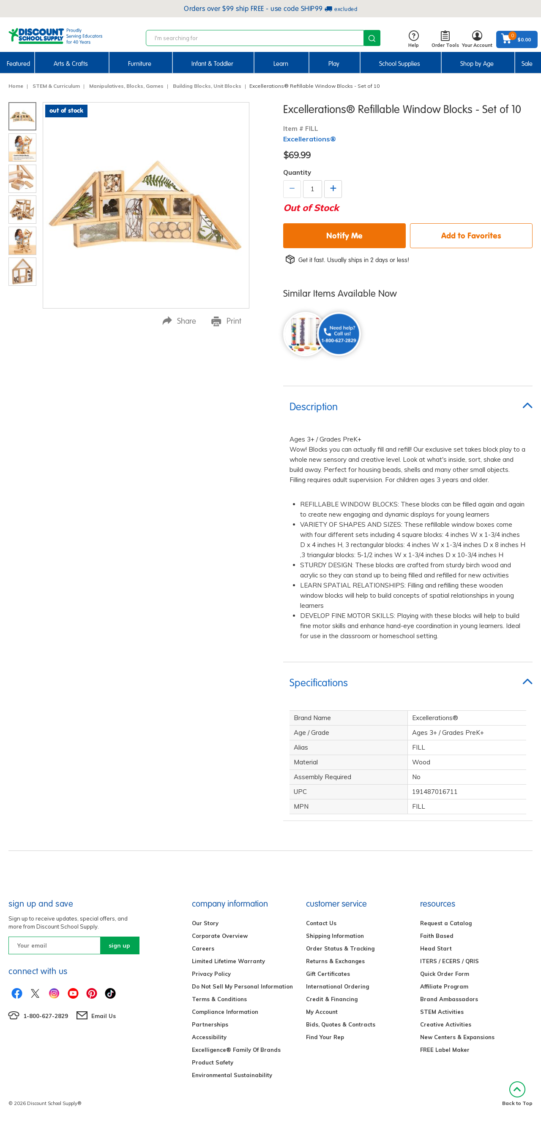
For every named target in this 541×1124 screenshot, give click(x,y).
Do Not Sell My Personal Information (242, 986)
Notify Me (344, 235)
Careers (203, 948)
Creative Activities (445, 1024)
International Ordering (337, 986)
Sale (527, 64)
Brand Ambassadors (449, 999)
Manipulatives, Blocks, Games (126, 86)
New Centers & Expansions (457, 1037)
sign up (119, 945)
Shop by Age (477, 64)
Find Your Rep (325, 1037)
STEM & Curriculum (56, 86)
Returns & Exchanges (335, 961)
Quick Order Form (444, 973)
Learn (280, 64)
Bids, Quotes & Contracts (340, 1024)
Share (179, 321)
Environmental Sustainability (232, 1075)
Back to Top (517, 1093)
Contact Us (321, 923)
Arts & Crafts (71, 64)
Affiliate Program (444, 986)
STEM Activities (442, 1011)
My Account (322, 1011)
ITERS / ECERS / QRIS (449, 961)
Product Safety (212, 1062)
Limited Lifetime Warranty (228, 961)
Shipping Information (335, 935)
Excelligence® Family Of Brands (236, 1049)
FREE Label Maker (445, 1049)
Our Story (205, 923)
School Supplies (399, 64)
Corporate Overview (220, 935)
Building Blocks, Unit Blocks (207, 86)
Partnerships (210, 1024)
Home (15, 86)
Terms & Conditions (219, 999)
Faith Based (437, 935)
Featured (18, 64)
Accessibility (209, 1037)
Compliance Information (225, 1011)
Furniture (139, 64)
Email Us (103, 1016)
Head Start (436, 948)
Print (226, 321)
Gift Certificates (328, 973)
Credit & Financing (332, 999)
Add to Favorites (471, 235)
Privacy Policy (211, 973)
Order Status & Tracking (340, 948)
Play (333, 64)
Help (413, 39)
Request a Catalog (446, 923)
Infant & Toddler (212, 64)
